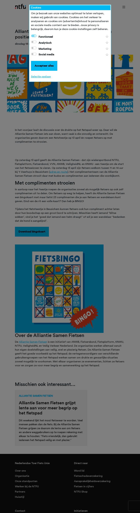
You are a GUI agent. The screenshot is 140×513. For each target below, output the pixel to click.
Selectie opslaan (41, 76)
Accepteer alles (44, 66)
